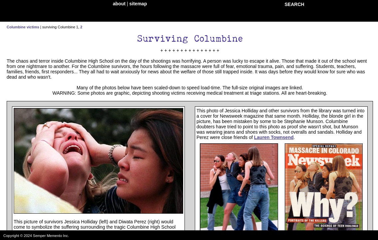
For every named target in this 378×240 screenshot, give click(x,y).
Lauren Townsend (274, 137)
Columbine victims (23, 27)
